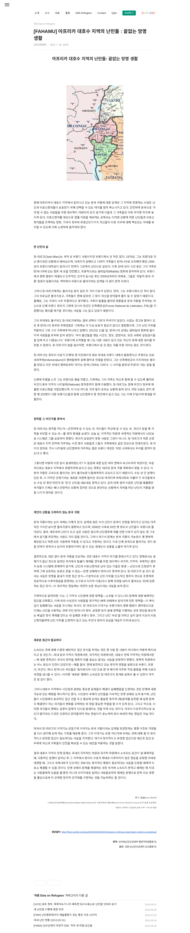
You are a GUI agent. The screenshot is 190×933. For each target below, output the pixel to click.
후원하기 (129, 13)
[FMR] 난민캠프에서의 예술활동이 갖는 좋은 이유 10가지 (65, 914)
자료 (57, 13)
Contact (101, 13)
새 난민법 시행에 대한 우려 (49, 909)
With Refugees (84, 13)
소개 (37, 13)
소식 (47, 13)
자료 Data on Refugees (49, 895)
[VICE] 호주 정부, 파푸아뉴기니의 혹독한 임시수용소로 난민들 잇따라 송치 (75, 904)
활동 (67, 13)
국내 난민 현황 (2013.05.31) (50, 920)
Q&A (114, 13)
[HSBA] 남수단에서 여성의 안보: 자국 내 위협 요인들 (63, 925)
